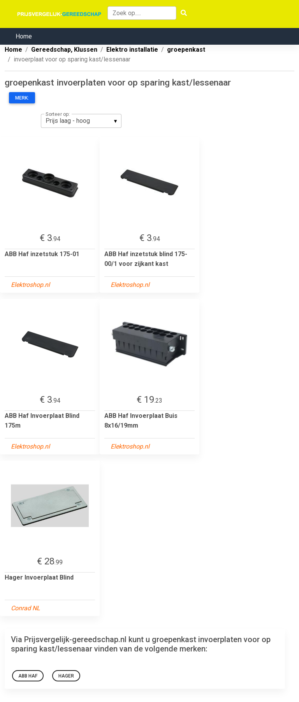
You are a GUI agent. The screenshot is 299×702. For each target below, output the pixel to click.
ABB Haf (27, 676)
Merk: (22, 98)
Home (24, 36)
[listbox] (81, 121)
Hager (66, 676)
